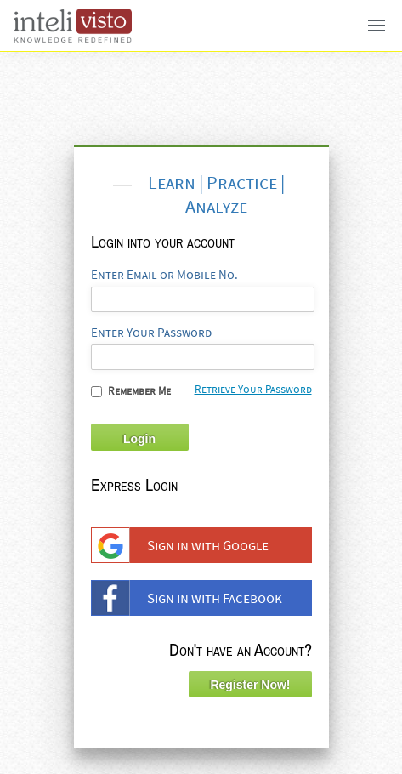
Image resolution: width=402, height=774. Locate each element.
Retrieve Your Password (253, 389)
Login (139, 439)
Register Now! (250, 684)
